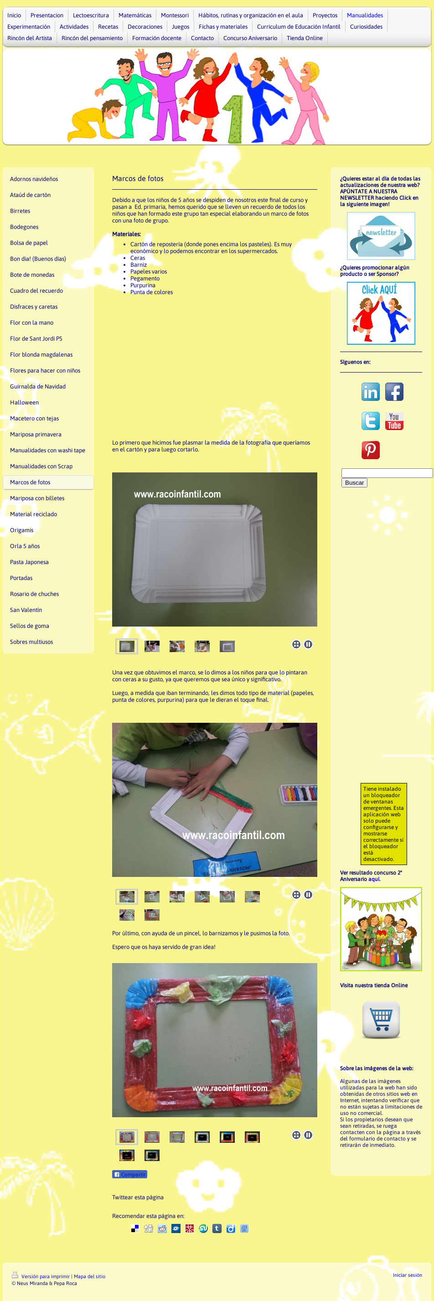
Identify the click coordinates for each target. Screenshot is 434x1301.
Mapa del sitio (89, 1276)
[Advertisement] (210, 368)
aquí (373, 879)
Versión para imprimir (41, 1276)
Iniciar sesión (407, 1275)
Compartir (129, 1174)
